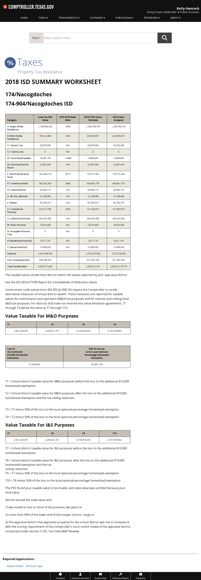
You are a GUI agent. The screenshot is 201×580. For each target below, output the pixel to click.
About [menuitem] (174, 17)
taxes (24, 62)
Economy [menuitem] (96, 17)
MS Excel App (34, 566)
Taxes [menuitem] (42, 17)
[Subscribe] (100, 576)
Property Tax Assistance (40, 72)
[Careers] (141, 576)
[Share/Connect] (80, 576)
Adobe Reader (15, 566)
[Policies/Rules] (121, 576)
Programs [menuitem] (151, 17)
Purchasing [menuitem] (123, 17)
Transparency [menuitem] (68, 17)
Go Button (164, 38)
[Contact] (60, 576)
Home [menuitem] (24, 17)
